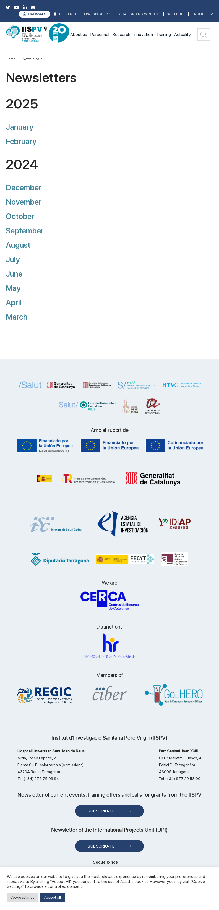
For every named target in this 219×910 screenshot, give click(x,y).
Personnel (99, 34)
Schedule (176, 14)
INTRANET (68, 14)
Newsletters (32, 59)
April (14, 302)
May (13, 288)
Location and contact (138, 14)
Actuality (182, 34)
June (14, 273)
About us (78, 34)
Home (11, 59)
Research (121, 34)
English (199, 14)
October (20, 216)
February (21, 141)
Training (163, 34)
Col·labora (36, 14)
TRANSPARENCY (97, 14)
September (25, 230)
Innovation (143, 34)
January (19, 127)
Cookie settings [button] (22, 897)
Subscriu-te (101, 811)
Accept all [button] (52, 897)
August (18, 245)
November (23, 202)
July (13, 259)
